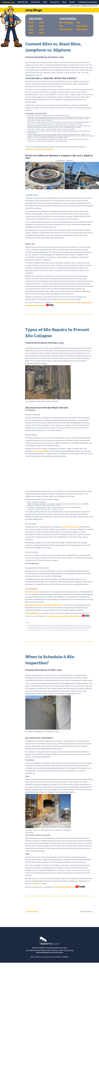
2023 (31, 33)
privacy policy (58, 952)
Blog (64, 2)
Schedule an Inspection (87, 2)
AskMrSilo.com (8, 2)
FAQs (45, 2)
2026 (31, 22)
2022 (41, 22)
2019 (41, 33)
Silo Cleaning (66, 22)
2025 (31, 26)
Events (72, 2)
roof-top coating (41, 451)
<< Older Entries (31, 912)
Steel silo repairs (32, 592)
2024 (31, 29)
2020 (41, 29)
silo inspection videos (64, 887)
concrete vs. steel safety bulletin (39, 149)
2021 (41, 26)
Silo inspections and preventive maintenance (44, 605)
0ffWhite (65, 957)
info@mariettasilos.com (89, 6)
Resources (54, 2)
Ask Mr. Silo (35, 2)
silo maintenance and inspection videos (62, 616)
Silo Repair (82, 29)
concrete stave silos (70, 527)
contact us (36, 884)
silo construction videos (65, 302)
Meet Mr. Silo (23, 2)
